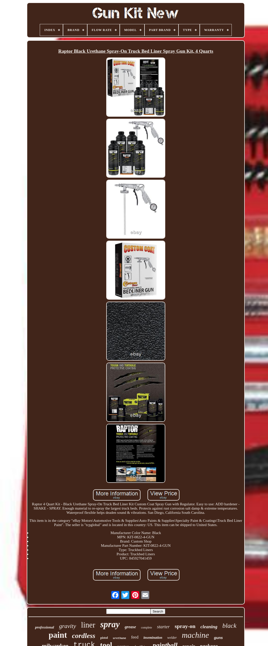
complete (146, 627)
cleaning (209, 626)
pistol (104, 638)
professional (44, 627)
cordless (83, 636)
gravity (67, 626)
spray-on (185, 626)
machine (195, 635)
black (229, 625)
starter (163, 626)
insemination (153, 638)
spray (110, 624)
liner (88, 625)
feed (134, 637)
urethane (119, 638)
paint (58, 635)
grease (130, 627)
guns (218, 638)
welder (172, 638)
